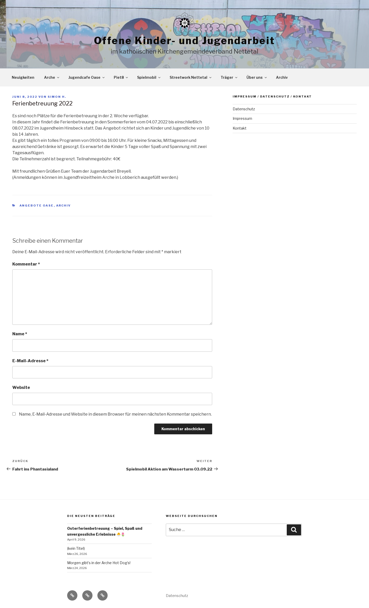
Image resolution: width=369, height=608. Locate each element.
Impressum (242, 118)
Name (19, 333)
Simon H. (57, 97)
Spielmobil (149, 77)
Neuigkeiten (23, 77)
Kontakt (240, 128)
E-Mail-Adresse (30, 360)
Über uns (257, 77)
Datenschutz (244, 109)
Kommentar (26, 264)
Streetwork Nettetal (191, 77)
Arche (52, 77)
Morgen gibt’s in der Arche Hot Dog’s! (98, 563)
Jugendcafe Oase (86, 77)
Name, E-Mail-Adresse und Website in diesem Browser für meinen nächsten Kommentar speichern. (115, 414)
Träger (229, 77)
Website (21, 387)
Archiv (282, 77)
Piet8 (121, 77)
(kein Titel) (76, 548)
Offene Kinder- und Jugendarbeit (184, 40)
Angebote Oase (36, 205)
